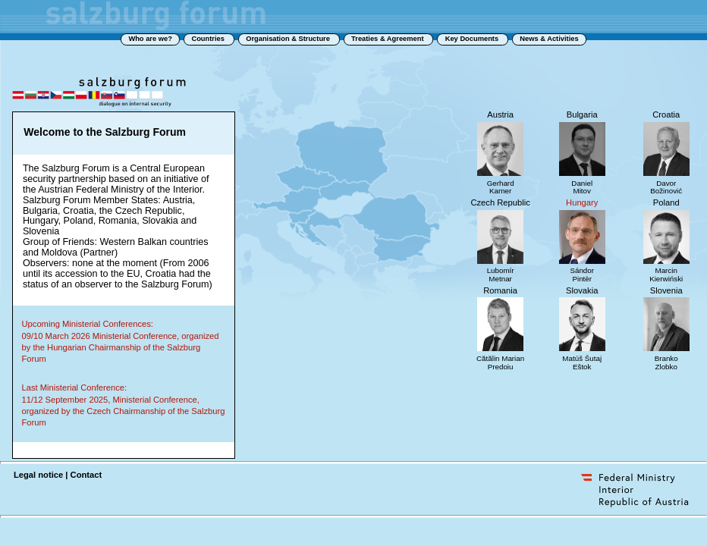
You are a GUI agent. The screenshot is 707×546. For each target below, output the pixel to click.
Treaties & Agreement (388, 38)
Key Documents (473, 38)
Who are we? (149, 38)
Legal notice (38, 474)
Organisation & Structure (289, 38)
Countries (208, 38)
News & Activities (549, 38)
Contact (86, 474)
